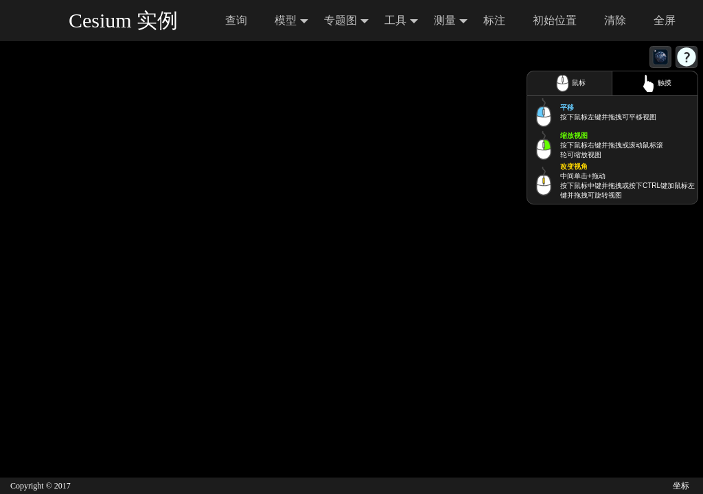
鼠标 (569, 83)
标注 (494, 20)
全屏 (665, 20)
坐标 (681, 486)
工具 (401, 20)
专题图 (346, 20)
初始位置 (555, 20)
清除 (615, 20)
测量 (451, 20)
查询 (236, 20)
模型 (291, 20)
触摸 (655, 83)
